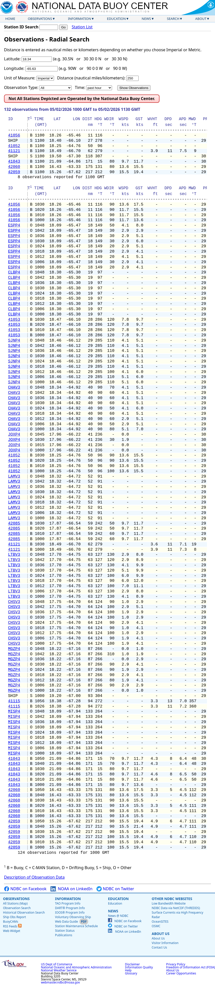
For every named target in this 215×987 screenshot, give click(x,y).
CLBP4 (14, 272)
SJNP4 (14, 340)
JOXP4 (14, 434)
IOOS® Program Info (70, 912)
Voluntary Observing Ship (73, 917)
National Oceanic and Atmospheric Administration (76, 967)
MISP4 (14, 711)
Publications (63, 935)
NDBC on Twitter (115, 888)
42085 (14, 523)
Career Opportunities (181, 973)
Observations (40, 18)
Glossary (131, 973)
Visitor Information (165, 943)
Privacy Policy (175, 964)
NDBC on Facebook (25, 888)
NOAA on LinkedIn (71, 888)
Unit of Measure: (19, 78)
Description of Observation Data (34, 877)
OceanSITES (160, 921)
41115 (14, 701)
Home (10, 18)
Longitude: (14, 68)
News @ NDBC (118, 916)
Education (116, 18)
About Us (161, 933)
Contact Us (159, 947)
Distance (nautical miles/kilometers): (91, 78)
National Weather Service (59, 970)
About (200, 18)
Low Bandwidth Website (169, 903)
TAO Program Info (67, 903)
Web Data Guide (66, 921)
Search (173, 18)
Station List (82, 27)
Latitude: (12, 59)
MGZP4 (14, 649)
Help (128, 970)
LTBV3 (14, 554)
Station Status (65, 930)
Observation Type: (21, 87)
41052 (14, 146)
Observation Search (17, 908)
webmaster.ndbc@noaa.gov (60, 982)
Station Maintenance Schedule (76, 926)
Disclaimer (132, 964)
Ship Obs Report (14, 917)
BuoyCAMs (10, 921)
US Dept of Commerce (56, 964)
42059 (14, 172)
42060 (14, 167)
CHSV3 (14, 602)
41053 (14, 319)
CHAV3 (14, 387)
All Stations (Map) (15, 903)
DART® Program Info (70, 908)
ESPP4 (14, 225)
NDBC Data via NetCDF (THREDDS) (176, 908)
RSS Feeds (12, 926)
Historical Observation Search (24, 912)
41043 (14, 161)
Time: (80, 87)
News (146, 18)
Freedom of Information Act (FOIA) (190, 967)
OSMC (156, 926)
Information (79, 18)
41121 (14, 151)
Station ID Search (21, 27)
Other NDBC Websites (172, 898)
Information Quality (139, 967)
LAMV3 (14, 476)
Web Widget (11, 931)
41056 (14, 135)
